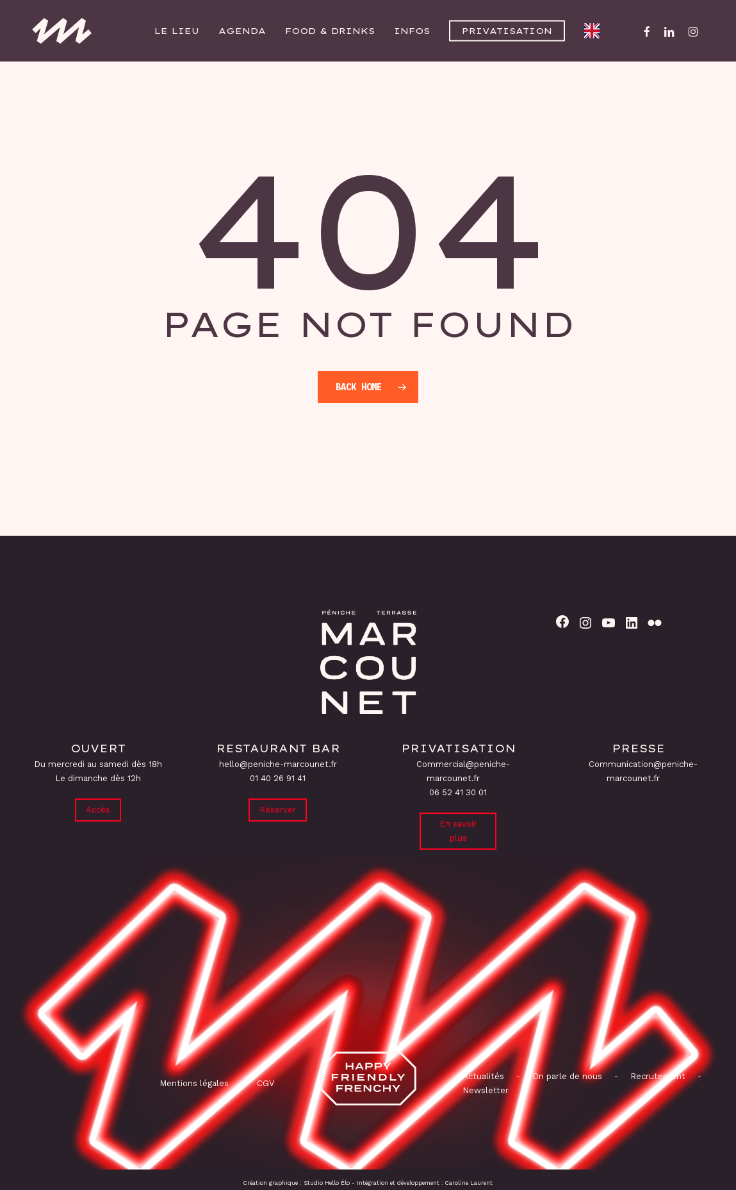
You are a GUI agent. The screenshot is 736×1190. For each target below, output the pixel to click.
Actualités (483, 1076)
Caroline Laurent (469, 1183)
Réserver (277, 809)
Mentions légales (194, 1083)
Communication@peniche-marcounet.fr (643, 771)
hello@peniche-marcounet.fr (278, 764)
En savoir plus (458, 831)
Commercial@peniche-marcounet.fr (463, 771)
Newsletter (485, 1090)
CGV (265, 1083)
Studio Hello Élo (327, 1183)
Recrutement (657, 1076)
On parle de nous (566, 1076)
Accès (98, 809)
